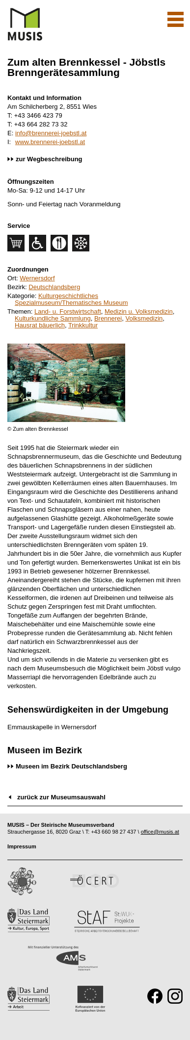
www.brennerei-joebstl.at (50, 142)
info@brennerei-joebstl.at (50, 133)
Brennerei (108, 318)
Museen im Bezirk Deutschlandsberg (71, 766)
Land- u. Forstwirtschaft (67, 311)
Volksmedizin (144, 318)
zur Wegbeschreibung (49, 159)
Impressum (21, 846)
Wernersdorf (37, 278)
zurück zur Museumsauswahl (61, 797)
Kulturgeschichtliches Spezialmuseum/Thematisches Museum (71, 299)
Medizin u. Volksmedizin (139, 311)
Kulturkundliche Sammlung (53, 318)
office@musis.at (160, 832)
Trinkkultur (83, 325)
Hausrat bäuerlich (40, 325)
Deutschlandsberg (54, 287)
